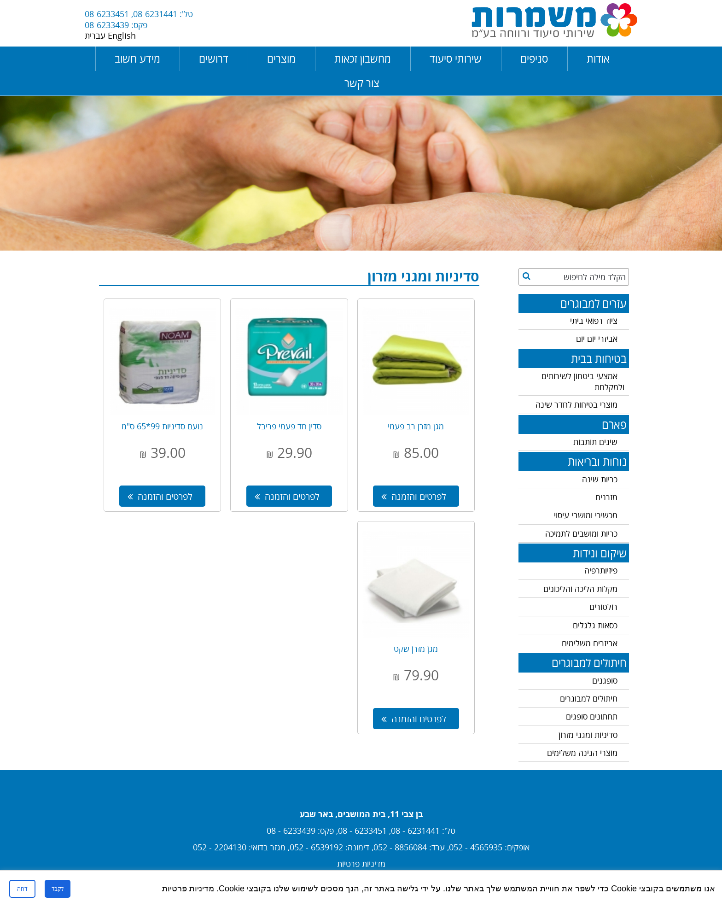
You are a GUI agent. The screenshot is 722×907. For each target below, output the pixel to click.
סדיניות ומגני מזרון (588, 734)
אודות (598, 59)
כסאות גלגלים (595, 625)
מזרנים (606, 497)
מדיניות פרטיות (361, 863)
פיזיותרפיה (600, 570)
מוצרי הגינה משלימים (582, 752)
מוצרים (281, 59)
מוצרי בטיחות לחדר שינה (576, 404)
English (122, 35)
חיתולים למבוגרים (588, 698)
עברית (96, 35)
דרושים (213, 59)
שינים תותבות (595, 441)
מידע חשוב (137, 59)
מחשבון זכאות (362, 59)
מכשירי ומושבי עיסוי (585, 515)
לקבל (58, 888)
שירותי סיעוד (456, 59)
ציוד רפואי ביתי (593, 320)
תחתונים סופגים (591, 716)
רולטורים (603, 606)
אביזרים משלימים (589, 643)
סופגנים (604, 680)
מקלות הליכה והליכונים (580, 588)
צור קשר (361, 83)
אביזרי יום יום (596, 338)
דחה (22, 888)
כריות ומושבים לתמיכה (581, 533)
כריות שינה (599, 479)
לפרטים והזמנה (413, 496)
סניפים (534, 59)
